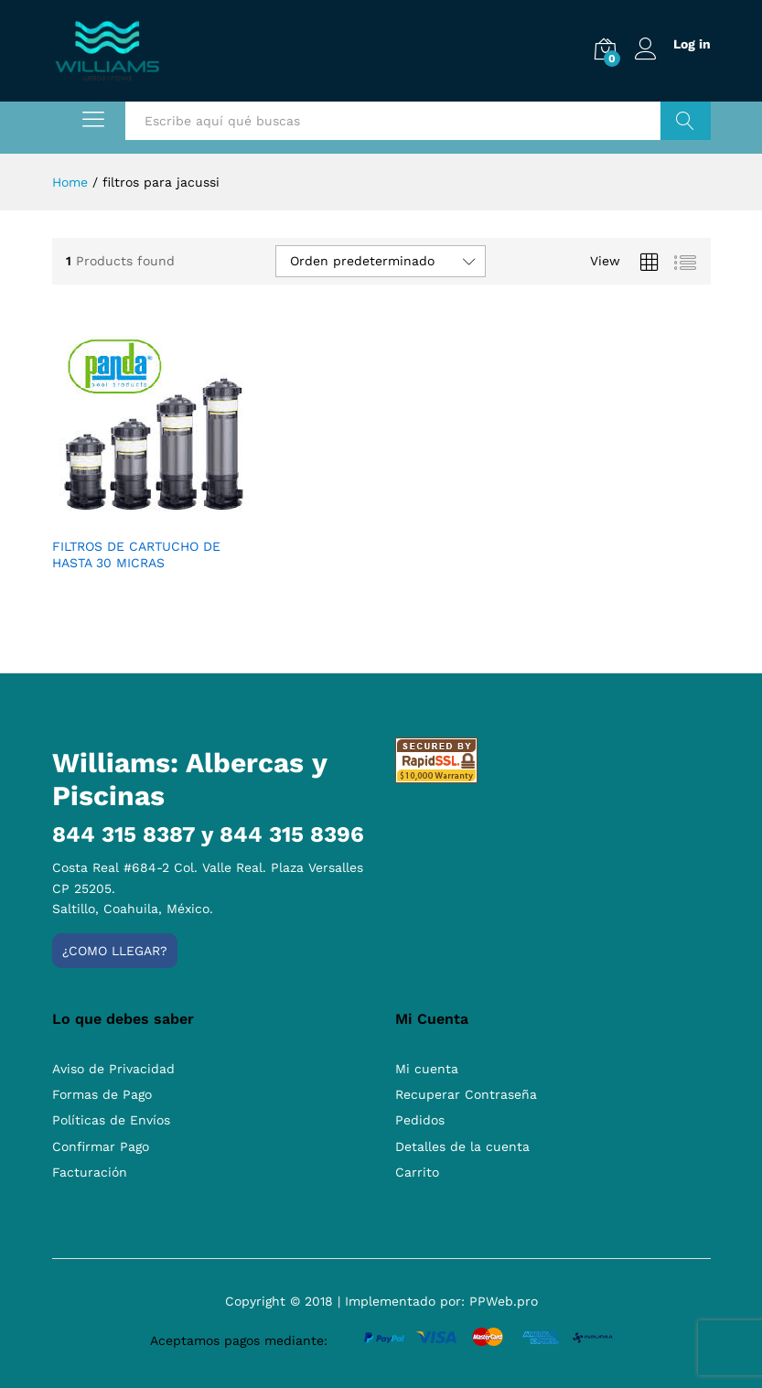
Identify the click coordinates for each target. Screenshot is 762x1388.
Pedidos (420, 1120)
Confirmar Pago (100, 1146)
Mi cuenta (426, 1068)
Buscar (685, 121)
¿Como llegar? (114, 950)
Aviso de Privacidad (113, 1068)
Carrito (417, 1172)
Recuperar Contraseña (466, 1094)
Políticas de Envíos (111, 1120)
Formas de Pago (102, 1094)
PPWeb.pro (503, 1301)
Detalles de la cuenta (462, 1146)
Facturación (89, 1172)
